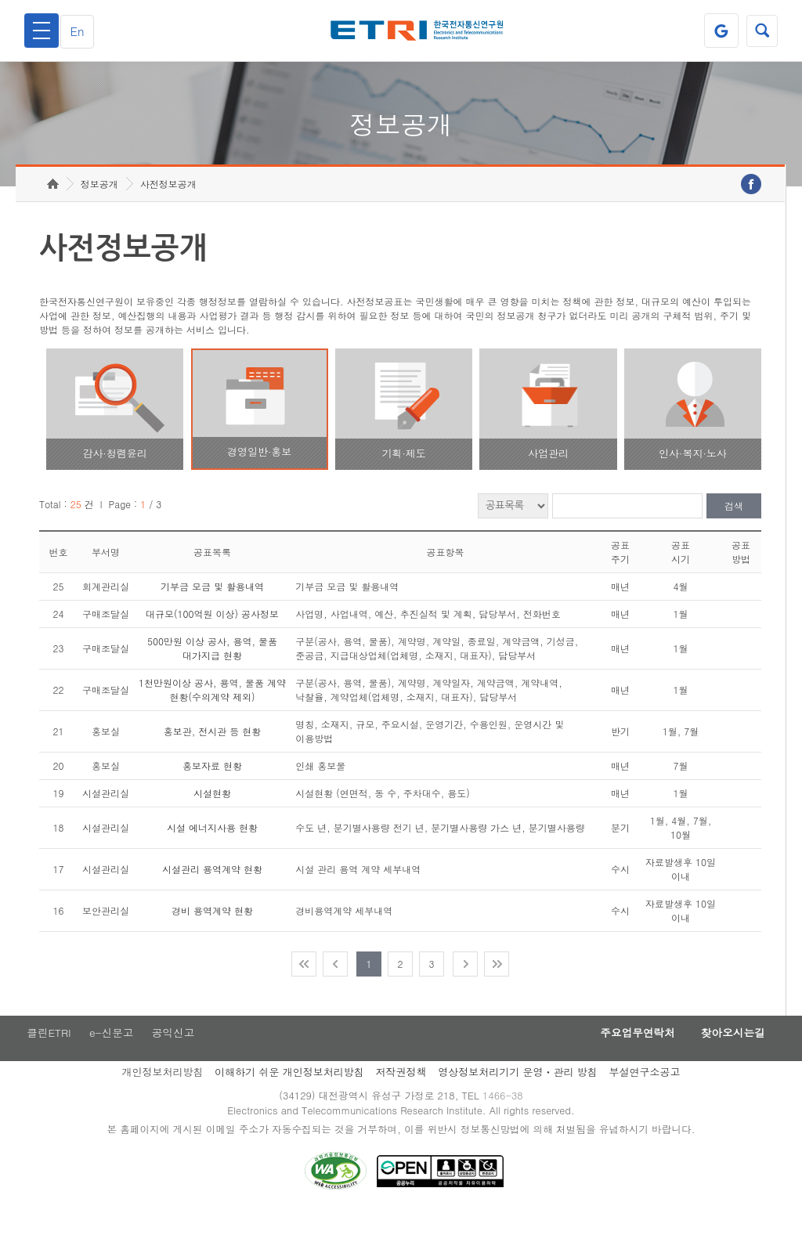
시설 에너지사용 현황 (212, 851)
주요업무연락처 (625, 1058)
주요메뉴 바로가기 (0, 0)
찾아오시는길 (728, 1058)
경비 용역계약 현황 (212, 934)
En (81, 31)
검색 (733, 530)
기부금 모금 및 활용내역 (212, 610)
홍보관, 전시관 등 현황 (213, 755)
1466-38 (505, 1121)
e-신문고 (112, 1058)
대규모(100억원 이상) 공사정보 (212, 637)
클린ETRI (47, 1058)
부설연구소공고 (645, 1097)
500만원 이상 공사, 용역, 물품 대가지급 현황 (212, 672)
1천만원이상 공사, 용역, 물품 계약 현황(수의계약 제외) (212, 714)
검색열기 (760, 30)
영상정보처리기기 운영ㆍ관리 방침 (518, 1097)
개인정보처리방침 (162, 1097)
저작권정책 (400, 1097)
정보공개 (99, 208)
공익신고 (176, 1058)
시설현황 (212, 817)
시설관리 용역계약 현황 (212, 893)
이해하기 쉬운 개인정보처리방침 (289, 1097)
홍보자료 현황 (212, 789)
